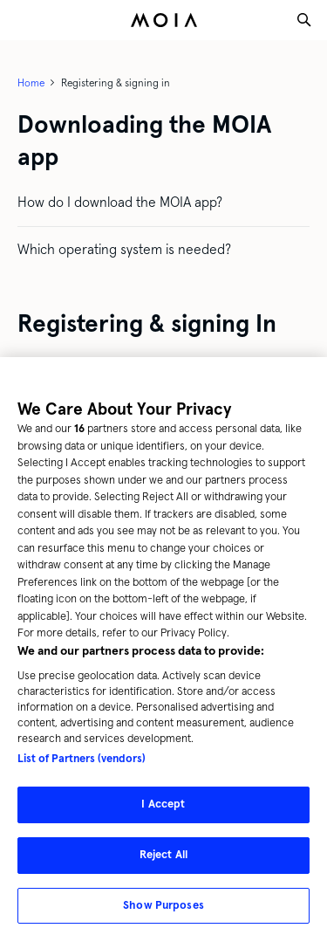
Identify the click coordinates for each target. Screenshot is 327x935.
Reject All (163, 862)
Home (30, 83)
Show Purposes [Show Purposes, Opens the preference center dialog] (163, 912)
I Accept (163, 812)
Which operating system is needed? (124, 249)
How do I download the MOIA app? (119, 202)
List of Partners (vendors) (81, 766)
